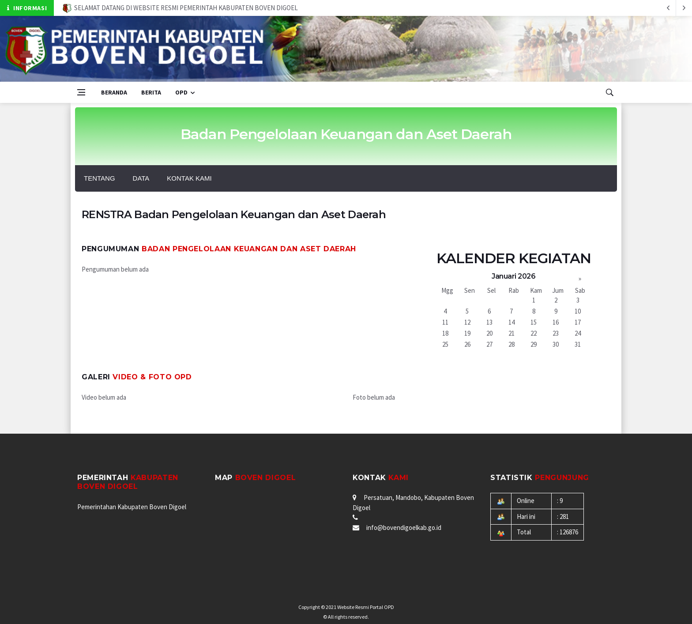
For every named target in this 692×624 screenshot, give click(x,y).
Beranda (114, 92)
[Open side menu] (81, 92)
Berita (151, 92)
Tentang (99, 178)
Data (141, 178)
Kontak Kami (189, 178)
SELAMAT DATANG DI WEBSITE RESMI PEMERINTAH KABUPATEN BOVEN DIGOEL (180, 8)
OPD (181, 92)
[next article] (668, 8)
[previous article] (684, 8)
